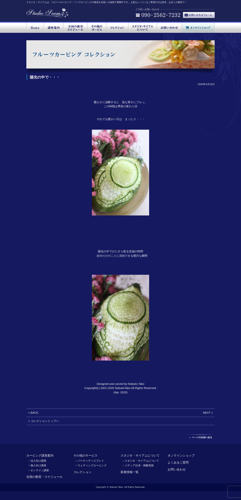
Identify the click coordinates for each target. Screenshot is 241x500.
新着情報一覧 (129, 472)
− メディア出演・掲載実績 (138, 465)
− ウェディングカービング (91, 465)
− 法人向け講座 (37, 460)
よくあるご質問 (178, 462)
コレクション (82, 472)
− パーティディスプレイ (89, 460)
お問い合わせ (177, 469)
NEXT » (208, 412)
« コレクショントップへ (43, 420)
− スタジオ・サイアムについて (140, 460)
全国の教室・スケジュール (44, 476)
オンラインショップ (181, 455)
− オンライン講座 (38, 470)
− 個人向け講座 (37, 465)
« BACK (33, 412)
